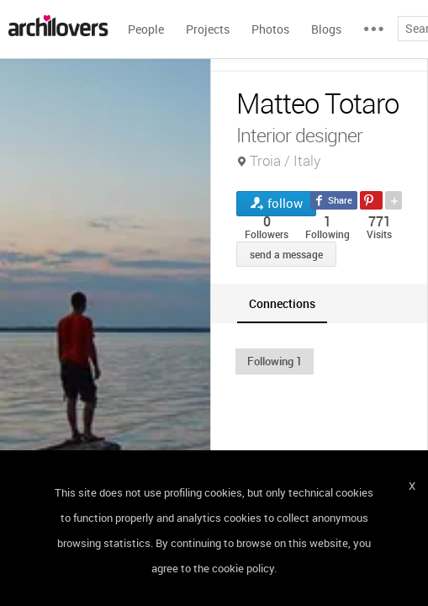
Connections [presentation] (282, 303)
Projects (208, 29)
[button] (274, 361)
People (146, 29)
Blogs (326, 29)
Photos (270, 29)
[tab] (282, 303)
